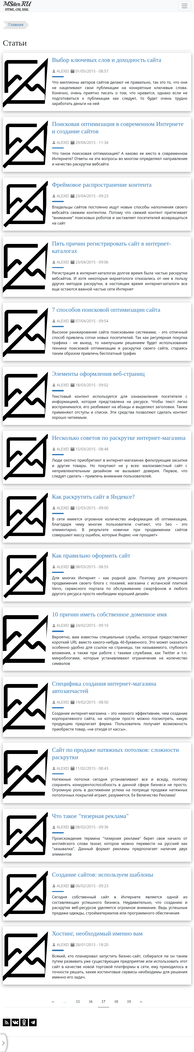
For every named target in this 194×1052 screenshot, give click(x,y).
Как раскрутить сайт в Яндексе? (93, 496)
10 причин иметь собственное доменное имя (109, 614)
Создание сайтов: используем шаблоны (102, 874)
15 (79, 1001)
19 (130, 1001)
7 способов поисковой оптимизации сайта (106, 309)
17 (105, 1001)
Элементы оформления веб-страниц (98, 373)
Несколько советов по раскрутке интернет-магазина (118, 437)
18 (117, 1001)
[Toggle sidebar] (3, 1043)
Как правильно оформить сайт (91, 555)
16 (92, 1001)
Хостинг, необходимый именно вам (97, 933)
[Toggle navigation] (184, 6)
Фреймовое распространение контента (101, 184)
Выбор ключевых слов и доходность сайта (106, 59)
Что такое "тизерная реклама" (90, 816)
